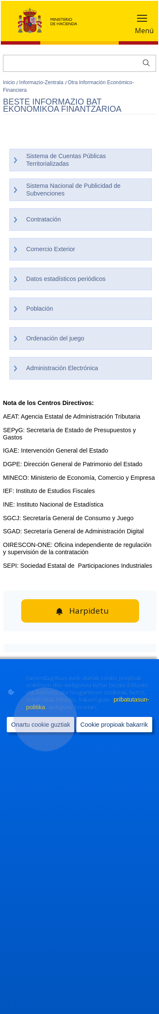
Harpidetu (89, 610)
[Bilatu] (79, 63)
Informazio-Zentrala (41, 82)
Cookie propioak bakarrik (114, 724)
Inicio (9, 82)
